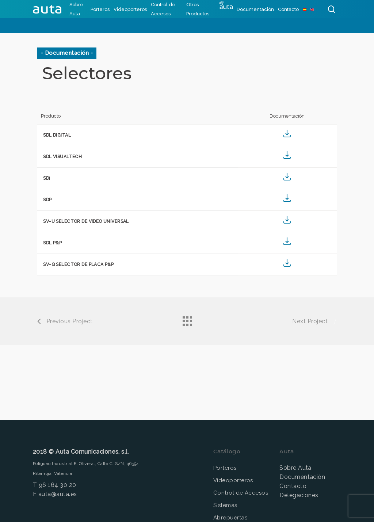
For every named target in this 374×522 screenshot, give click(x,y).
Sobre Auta (295, 467)
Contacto (292, 486)
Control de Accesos (240, 492)
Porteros (225, 468)
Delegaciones (298, 495)
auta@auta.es (57, 494)
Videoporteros (233, 480)
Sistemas (225, 505)
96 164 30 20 (57, 484)
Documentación (302, 476)
